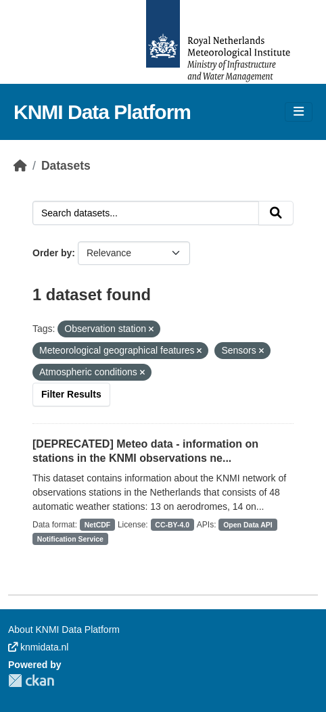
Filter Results (71, 394)
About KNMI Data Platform (64, 629)
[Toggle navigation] (298, 112)
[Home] (20, 165)
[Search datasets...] (145, 213)
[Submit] (276, 213)
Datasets (66, 165)
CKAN (31, 680)
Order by (52, 252)
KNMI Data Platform (102, 112)
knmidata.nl (38, 647)
